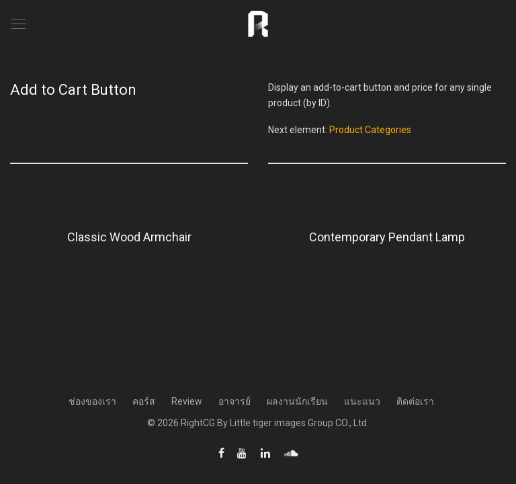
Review (186, 401)
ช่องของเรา (92, 401)
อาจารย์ (234, 401)
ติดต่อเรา (415, 401)
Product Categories (370, 129)
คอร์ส (143, 401)
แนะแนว (362, 401)
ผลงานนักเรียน (297, 401)
